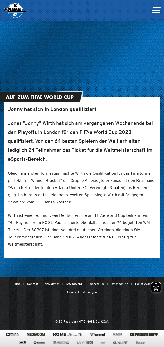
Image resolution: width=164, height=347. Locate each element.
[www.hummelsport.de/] (97, 334)
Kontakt (32, 284)
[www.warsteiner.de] (140, 343)
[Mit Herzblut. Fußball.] (54, 307)
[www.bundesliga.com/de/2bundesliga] (108, 307)
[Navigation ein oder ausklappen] (156, 10)
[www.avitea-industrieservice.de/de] (117, 334)
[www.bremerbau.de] (143, 334)
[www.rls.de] (61, 343)
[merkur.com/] (39, 343)
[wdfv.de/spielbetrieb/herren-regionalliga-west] (135, 307)
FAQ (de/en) (74, 284)
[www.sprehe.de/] (103, 343)
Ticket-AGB (142, 284)
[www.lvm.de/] (22, 343)
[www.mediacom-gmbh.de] (36, 334)
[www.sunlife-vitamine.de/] (120, 343)
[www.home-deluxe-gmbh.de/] (67, 334)
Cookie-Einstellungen (82, 292)
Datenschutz (119, 284)
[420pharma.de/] (13, 334)
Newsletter (52, 284)
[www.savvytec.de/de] (85, 343)
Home (16, 284)
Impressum (96, 284)
